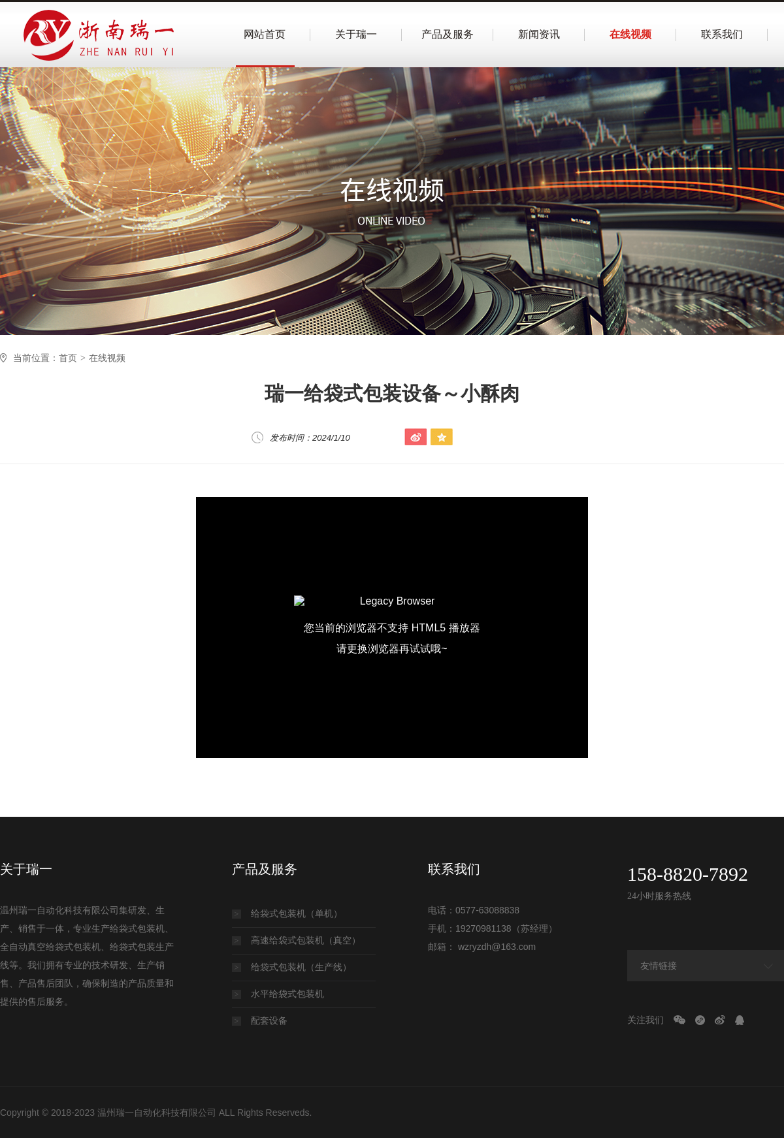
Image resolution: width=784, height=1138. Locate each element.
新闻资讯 (539, 34)
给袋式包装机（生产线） (291, 967)
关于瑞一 (356, 34)
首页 (68, 358)
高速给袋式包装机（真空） (296, 940)
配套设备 (259, 1020)
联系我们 (722, 34)
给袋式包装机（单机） (287, 913)
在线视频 (630, 34)
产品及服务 (447, 34)
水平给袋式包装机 (278, 993)
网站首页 (265, 34)
